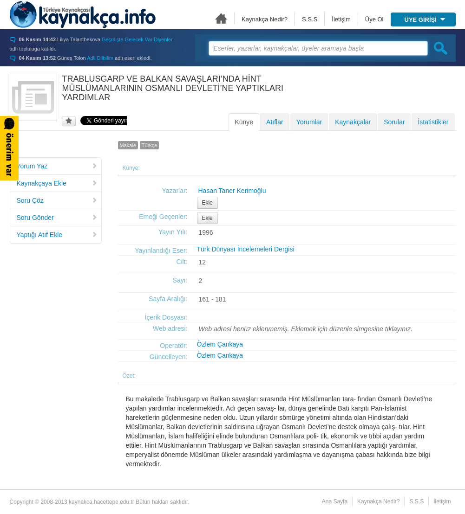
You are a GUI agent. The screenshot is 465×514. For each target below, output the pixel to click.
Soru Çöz (57, 200)
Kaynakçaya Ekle (57, 183)
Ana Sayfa (221, 18)
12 (202, 262)
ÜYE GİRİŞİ (425, 19)
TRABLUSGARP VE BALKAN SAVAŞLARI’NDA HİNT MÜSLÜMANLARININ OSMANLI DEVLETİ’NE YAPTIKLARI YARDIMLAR (172, 88)
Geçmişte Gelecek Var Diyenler (137, 39)
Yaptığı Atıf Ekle (57, 234)
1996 (206, 232)
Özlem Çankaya (220, 344)
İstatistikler (433, 122)
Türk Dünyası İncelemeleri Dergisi (246, 249)
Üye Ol (374, 19)
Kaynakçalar (353, 122)
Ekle (207, 202)
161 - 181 (212, 299)
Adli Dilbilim (100, 58)
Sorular (394, 122)
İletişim (341, 19)
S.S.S (309, 19)
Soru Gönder (57, 217)
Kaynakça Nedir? (265, 19)
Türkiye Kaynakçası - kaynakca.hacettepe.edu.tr (83, 14)
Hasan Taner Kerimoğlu (232, 190)
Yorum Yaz (57, 166)
